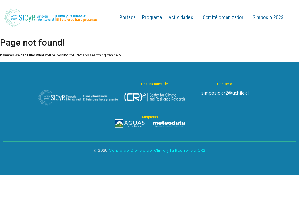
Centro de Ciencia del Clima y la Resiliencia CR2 (157, 150)
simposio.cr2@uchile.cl (225, 93)
